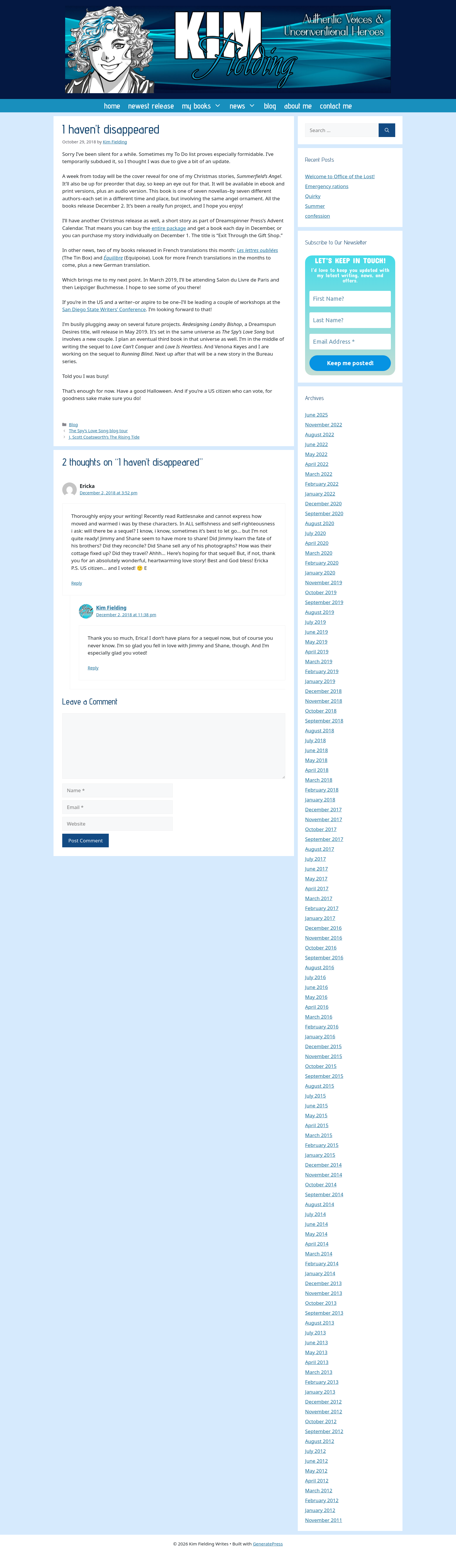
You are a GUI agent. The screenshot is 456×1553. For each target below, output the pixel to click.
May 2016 (316, 997)
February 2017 (322, 908)
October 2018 (320, 710)
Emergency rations (326, 186)
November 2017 (323, 819)
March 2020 (318, 553)
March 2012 (318, 1490)
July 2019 (315, 622)
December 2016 (323, 928)
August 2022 (319, 434)
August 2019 (319, 612)
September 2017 (324, 839)
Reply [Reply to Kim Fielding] (93, 668)
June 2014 (316, 1224)
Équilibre (113, 257)
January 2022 (320, 493)
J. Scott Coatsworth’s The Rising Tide (104, 437)
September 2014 (324, 1194)
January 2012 (320, 1510)
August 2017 (319, 849)
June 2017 (316, 868)
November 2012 (323, 1411)
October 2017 (320, 829)
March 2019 (318, 661)
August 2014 (319, 1204)
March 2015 (318, 1135)
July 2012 (315, 1451)
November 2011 (323, 1520)
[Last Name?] (350, 320)
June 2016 (316, 987)
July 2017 (315, 858)
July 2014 (315, 1214)
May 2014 (316, 1233)
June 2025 (316, 414)
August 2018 (319, 730)
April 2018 (316, 770)
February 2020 (322, 562)
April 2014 (316, 1243)
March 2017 (318, 898)
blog (270, 105)
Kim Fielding (111, 607)
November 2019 (323, 582)
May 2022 (316, 454)
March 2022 (318, 474)
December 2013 (323, 1283)
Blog (73, 424)
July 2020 (315, 533)
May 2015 (316, 1115)
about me (298, 105)
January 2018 (320, 799)
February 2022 (322, 483)
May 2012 (316, 1470)
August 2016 (319, 967)
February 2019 (322, 671)
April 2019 (316, 651)
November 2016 (323, 937)
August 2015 (319, 1085)
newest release (151, 105)
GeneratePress (268, 1544)
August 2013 (319, 1322)
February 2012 (322, 1500)
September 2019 (324, 602)
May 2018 (316, 760)
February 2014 (322, 1263)
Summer (315, 206)
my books (204, 105)
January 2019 (320, 681)
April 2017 (316, 888)
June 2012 (316, 1460)
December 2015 (323, 1046)
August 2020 (319, 523)
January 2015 (320, 1155)
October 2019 (320, 592)
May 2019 (316, 641)
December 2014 (323, 1164)
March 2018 (318, 779)
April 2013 (316, 1362)
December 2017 (323, 809)
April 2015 (316, 1125)
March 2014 (318, 1253)
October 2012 (320, 1421)
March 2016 (318, 1016)
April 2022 (316, 464)
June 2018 (316, 750)
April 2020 (316, 543)
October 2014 (320, 1184)
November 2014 (323, 1174)
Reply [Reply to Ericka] (76, 583)
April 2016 (316, 1006)
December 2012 (323, 1401)
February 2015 (322, 1145)
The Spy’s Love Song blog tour (98, 430)
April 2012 (316, 1480)
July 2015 (315, 1095)
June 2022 (316, 444)
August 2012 (319, 1441)
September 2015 (324, 1076)
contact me (336, 105)
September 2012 (324, 1431)
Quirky (312, 196)
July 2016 (315, 977)
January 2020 (320, 572)
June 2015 (316, 1105)
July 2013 (315, 1332)
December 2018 (323, 691)
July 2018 (315, 740)
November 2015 (323, 1056)
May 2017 (316, 878)
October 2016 (320, 947)
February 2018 (322, 789)
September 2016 (324, 957)
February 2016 (322, 1026)
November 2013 (323, 1293)
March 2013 (318, 1372)
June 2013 (316, 1342)
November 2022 (323, 424)
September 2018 (324, 720)
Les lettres (248, 250)
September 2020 (324, 513)
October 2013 (320, 1303)
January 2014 (320, 1273)
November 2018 (323, 701)
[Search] (387, 130)
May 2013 (316, 1352)
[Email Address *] (350, 341)
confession (317, 215)
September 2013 (324, 1312)
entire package (169, 228)
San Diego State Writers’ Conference (104, 309)
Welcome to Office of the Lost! (340, 176)
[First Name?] (350, 299)
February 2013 (322, 1382)
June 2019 (316, 631)
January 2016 (320, 1036)
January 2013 (320, 1391)
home (112, 105)
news (245, 105)
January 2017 (320, 918)
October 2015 (320, 1066)
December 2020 (323, 503)
